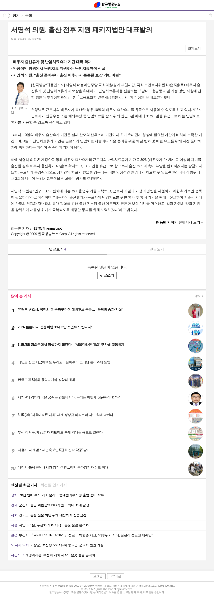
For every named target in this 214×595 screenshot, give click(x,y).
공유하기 (209, 15)
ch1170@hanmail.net (46, 228)
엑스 (23, 48)
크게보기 (194, 48)
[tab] (24, 485)
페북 (14, 48)
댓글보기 (57, 249)
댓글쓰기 (156, 249)
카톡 (31, 48)
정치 (16, 16)
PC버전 (116, 576)
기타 (39, 48)
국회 (28, 16)
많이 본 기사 (21, 296)
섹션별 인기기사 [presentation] (53, 485)
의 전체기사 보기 (178, 222)
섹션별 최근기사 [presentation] (24, 485)
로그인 (97, 576)
